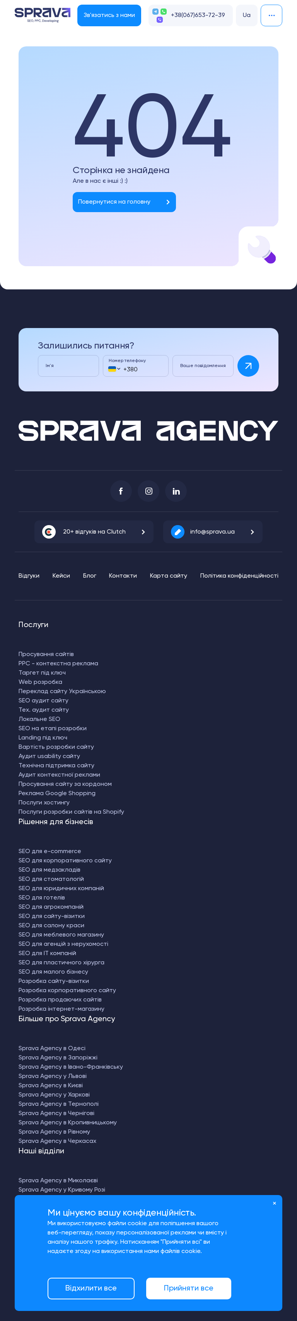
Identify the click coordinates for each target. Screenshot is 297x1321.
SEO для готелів (42, 898)
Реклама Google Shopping (57, 794)
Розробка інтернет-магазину (61, 1009)
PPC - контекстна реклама (58, 664)
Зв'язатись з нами (109, 15)
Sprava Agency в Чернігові (56, 1113)
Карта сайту (168, 576)
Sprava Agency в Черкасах (57, 1141)
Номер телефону (127, 361)
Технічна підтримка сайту (56, 766)
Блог (89, 576)
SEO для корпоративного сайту (65, 861)
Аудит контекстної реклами (59, 775)
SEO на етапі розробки (53, 729)
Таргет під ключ (42, 673)
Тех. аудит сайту (44, 710)
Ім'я (50, 366)
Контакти (123, 576)
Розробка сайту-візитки (54, 981)
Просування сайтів (46, 654)
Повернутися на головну (114, 202)
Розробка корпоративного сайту (67, 991)
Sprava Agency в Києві (51, 1086)
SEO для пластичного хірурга (61, 963)
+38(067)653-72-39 (198, 15)
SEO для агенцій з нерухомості (63, 944)
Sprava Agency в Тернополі (59, 1104)
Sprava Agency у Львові (53, 1076)
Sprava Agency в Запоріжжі (58, 1058)
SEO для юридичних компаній (61, 889)
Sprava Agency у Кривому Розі (62, 1190)
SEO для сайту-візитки (52, 916)
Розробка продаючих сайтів (60, 1000)
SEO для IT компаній (47, 953)
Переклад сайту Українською (62, 692)
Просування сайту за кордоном (65, 784)
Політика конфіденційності (239, 576)
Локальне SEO (39, 719)
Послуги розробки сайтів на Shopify (71, 812)
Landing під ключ (43, 738)
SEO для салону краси (51, 926)
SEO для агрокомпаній (51, 907)
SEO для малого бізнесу (53, 972)
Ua (247, 15)
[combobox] (114, 368)
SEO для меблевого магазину (61, 935)
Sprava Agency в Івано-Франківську (71, 1067)
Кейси (61, 576)
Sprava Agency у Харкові (54, 1095)
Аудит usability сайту (49, 756)
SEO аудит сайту (43, 701)
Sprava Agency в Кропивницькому (68, 1123)
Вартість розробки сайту (56, 747)
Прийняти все (188, 1288)
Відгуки (29, 576)
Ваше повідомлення (203, 366)
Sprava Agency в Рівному (54, 1132)
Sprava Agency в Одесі (52, 1049)
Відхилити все (91, 1288)
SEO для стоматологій (51, 879)
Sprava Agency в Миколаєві (58, 1181)
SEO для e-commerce (50, 851)
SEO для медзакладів (49, 870)
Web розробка (40, 682)
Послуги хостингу (44, 803)
